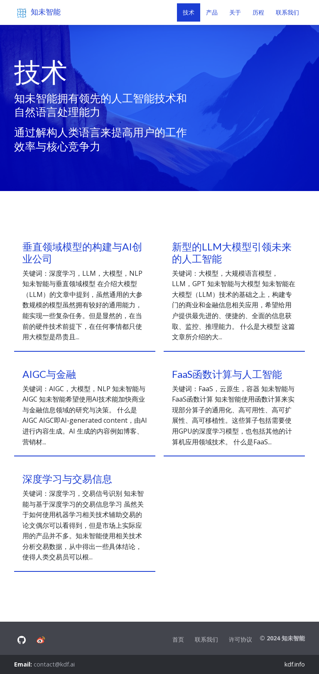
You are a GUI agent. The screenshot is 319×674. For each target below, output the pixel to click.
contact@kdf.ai (54, 664)
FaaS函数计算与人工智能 (227, 374)
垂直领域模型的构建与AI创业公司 (82, 252)
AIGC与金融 (49, 374)
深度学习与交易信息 (67, 479)
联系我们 (206, 639)
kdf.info (295, 664)
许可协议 (240, 639)
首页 (178, 639)
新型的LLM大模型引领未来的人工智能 (232, 252)
